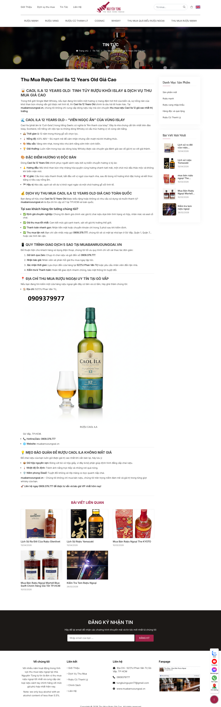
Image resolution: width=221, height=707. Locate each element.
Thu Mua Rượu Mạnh (184, 20)
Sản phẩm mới (170, 92)
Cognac (100, 20)
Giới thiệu (73, 668)
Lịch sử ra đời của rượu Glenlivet (40, 541)
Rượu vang (52, 20)
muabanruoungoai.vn (48, 443)
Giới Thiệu (26, 7)
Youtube (214, 662)
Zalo (214, 654)
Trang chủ (82, 51)
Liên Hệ (77, 7)
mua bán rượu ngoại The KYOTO (132, 541)
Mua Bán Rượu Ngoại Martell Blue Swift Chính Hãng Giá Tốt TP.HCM (40, 584)
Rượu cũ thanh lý (77, 679)
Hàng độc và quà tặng (174, 111)
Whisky (116, 20)
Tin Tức (64, 7)
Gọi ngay (214, 678)
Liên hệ (72, 691)
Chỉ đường (214, 687)
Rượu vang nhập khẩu (173, 104)
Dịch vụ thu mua (46, 7)
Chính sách (74, 685)
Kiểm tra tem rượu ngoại (82, 582)
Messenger (214, 670)
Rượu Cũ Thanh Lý (76, 20)
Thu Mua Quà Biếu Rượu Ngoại (146, 20)
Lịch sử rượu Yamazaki (80, 541)
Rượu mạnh (31, 20)
